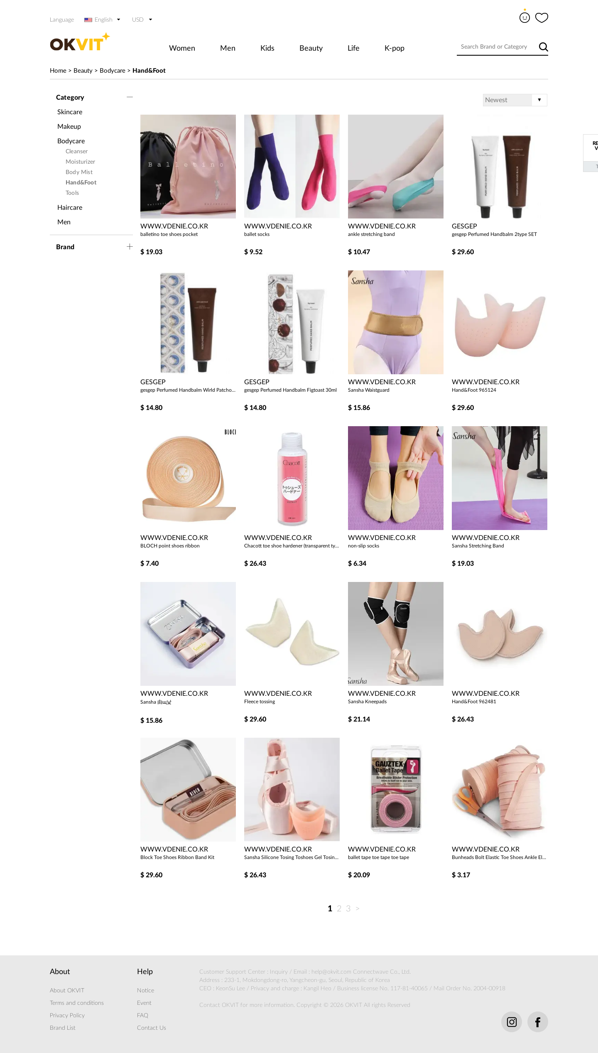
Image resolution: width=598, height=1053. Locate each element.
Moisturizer (80, 162)
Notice (145, 991)
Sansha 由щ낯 (156, 702)
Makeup (69, 126)
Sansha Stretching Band (478, 545)
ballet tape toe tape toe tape (378, 857)
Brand (65, 247)
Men (227, 48)
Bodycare (112, 71)
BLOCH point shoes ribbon (170, 545)
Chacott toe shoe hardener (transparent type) (292, 545)
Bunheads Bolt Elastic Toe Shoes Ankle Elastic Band (499, 857)
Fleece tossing (259, 701)
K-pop (394, 48)
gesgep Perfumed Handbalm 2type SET (494, 234)
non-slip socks (363, 545)
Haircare (69, 207)
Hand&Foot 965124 (474, 390)
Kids (267, 48)
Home (58, 71)
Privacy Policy (67, 1016)
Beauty (311, 48)
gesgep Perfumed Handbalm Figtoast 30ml (290, 390)
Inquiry (279, 972)
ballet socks (257, 234)
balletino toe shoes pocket (169, 234)
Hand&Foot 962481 (474, 701)
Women (182, 48)
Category (70, 97)
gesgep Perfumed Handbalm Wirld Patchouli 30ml (188, 390)
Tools (72, 193)
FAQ (142, 1016)
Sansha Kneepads (367, 701)
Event (144, 1003)
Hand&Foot (149, 71)
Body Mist (79, 172)
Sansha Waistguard (369, 390)
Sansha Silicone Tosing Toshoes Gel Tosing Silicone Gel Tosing (292, 857)
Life (354, 48)
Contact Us (151, 1028)
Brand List (63, 1028)
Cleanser (77, 152)
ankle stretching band (371, 234)
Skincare (69, 112)
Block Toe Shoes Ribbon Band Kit (177, 857)
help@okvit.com (331, 972)
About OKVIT (67, 991)
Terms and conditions (77, 1003)
